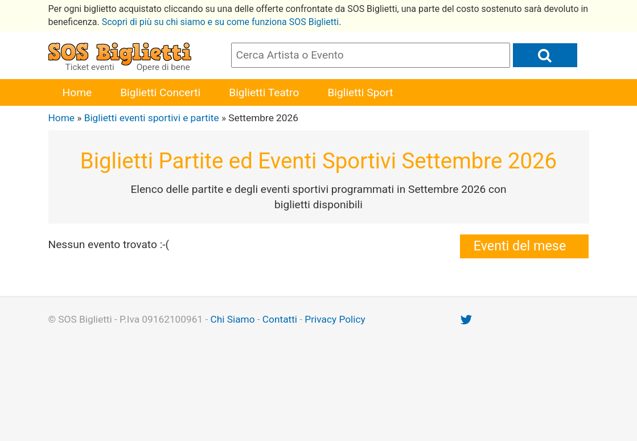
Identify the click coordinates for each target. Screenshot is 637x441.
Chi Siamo (232, 319)
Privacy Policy (335, 319)
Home (77, 92)
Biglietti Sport (360, 92)
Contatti (279, 319)
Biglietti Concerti (160, 92)
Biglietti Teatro (264, 92)
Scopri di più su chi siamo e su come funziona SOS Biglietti (220, 22)
